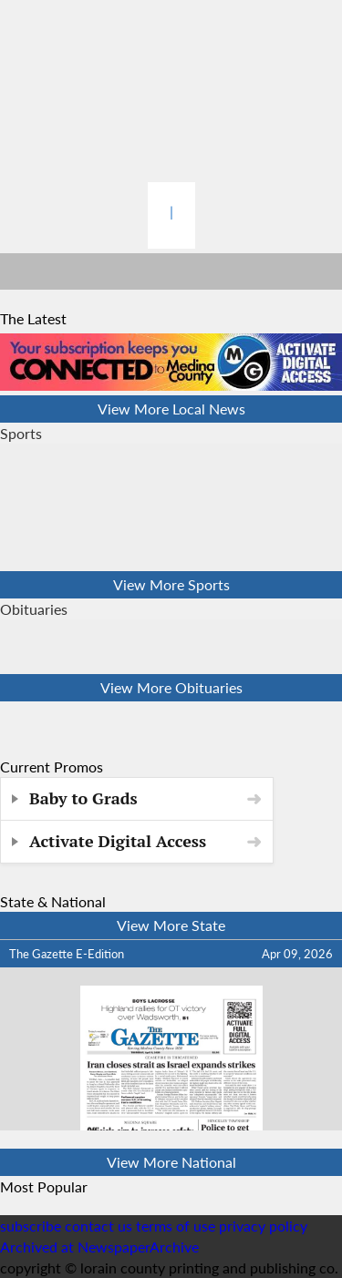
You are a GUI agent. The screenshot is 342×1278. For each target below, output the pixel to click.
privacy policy (263, 1225)
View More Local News (171, 408)
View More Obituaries (171, 687)
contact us (98, 1225)
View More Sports (171, 584)
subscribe (30, 1225)
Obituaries (33, 608)
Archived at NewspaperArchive (99, 1246)
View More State (171, 925)
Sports (21, 433)
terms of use (177, 1225)
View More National (171, 1161)
